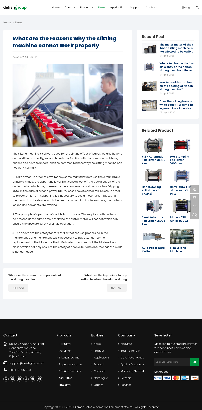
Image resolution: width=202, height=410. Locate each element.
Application (117, 7)
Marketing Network (132, 371)
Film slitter (65, 385)
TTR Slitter (65, 344)
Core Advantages (132, 357)
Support (135, 7)
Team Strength (130, 351)
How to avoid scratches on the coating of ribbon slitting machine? (176, 86)
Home (56, 7)
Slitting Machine (69, 357)
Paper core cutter (70, 364)
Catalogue (101, 378)
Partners (126, 378)
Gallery (98, 385)
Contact (151, 7)
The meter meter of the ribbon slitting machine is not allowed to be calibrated (176, 48)
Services (126, 385)
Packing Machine (70, 371)
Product (85, 7)
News (101, 7)
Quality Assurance (132, 364)
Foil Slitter (65, 351)
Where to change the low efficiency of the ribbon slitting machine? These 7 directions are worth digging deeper (176, 67)
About (69, 7)
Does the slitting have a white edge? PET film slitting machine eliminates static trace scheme (176, 105)
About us (126, 344)
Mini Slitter (65, 378)
